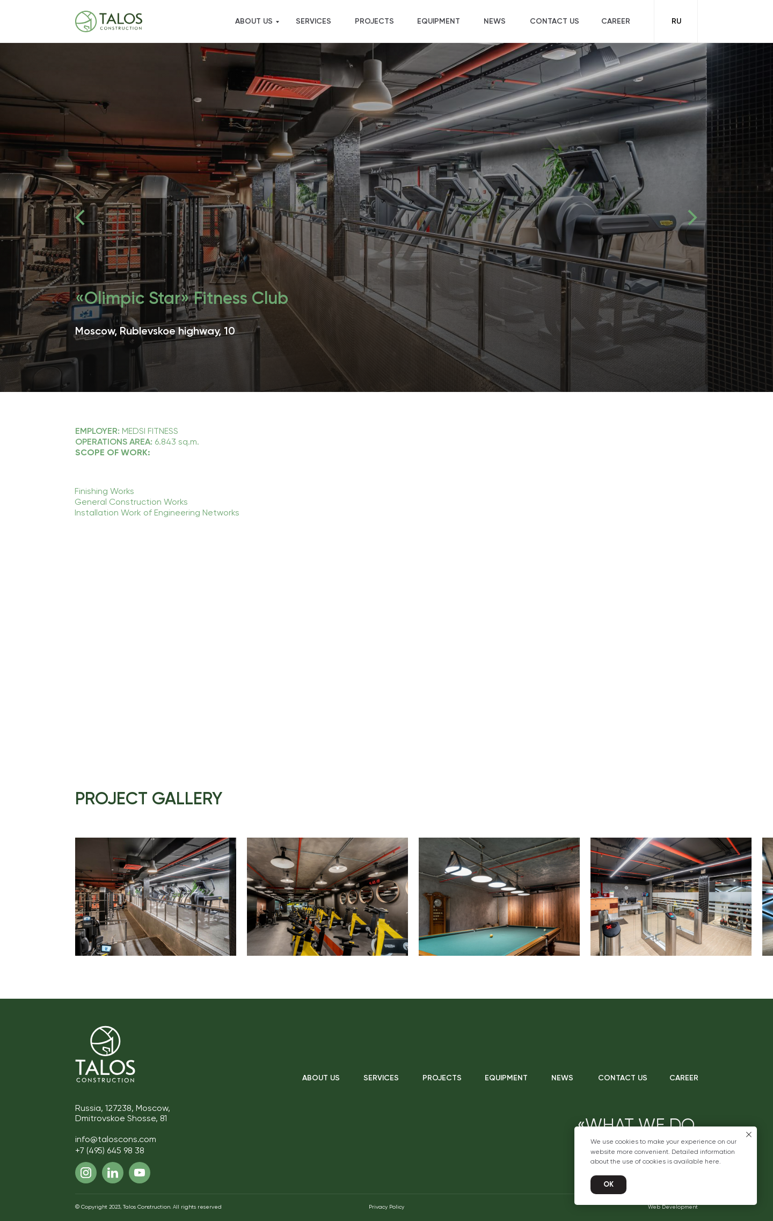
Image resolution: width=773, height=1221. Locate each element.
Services (313, 21)
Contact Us (554, 21)
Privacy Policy (386, 1207)
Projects (374, 21)
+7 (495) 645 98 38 (109, 1151)
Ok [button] (608, 1184)
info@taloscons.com (115, 1140)
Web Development (673, 1207)
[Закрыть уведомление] (748, 1134)
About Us (321, 1078)
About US (254, 21)
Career (615, 21)
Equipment (438, 21)
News (495, 21)
